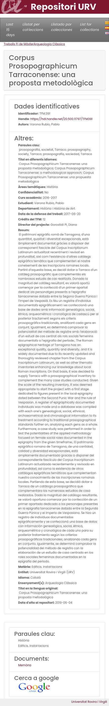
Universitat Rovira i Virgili (89, 702)
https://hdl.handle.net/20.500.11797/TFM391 (61, 119)
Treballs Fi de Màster (19, 44)
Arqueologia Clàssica (49, 44)
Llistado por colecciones (61, 27)
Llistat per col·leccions (33, 27)
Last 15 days (10, 29)
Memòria (24, 665)
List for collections (89, 27)
